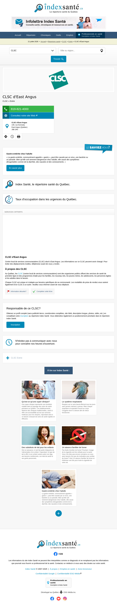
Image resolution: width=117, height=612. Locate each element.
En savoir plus (15, 168)
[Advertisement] (58, 234)
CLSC (64, 41)
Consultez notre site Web (24, 115)
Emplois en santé (67, 569)
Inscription (15, 325)
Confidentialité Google (45, 573)
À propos (54, 569)
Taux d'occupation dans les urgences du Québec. (46, 199)
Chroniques (46, 35)
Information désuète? (18, 291)
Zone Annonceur (85, 569)
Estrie (70, 41)
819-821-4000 (20, 109)
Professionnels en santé (92, 35)
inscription (24, 316)
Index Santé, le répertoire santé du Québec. (42, 184)
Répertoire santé (54, 41)
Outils (58, 35)
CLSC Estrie (16, 358)
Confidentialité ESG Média (68, 573)
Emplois (69, 35)
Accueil (18, 35)
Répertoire (30, 35)
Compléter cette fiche (44, 291)
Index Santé (30, 569)
